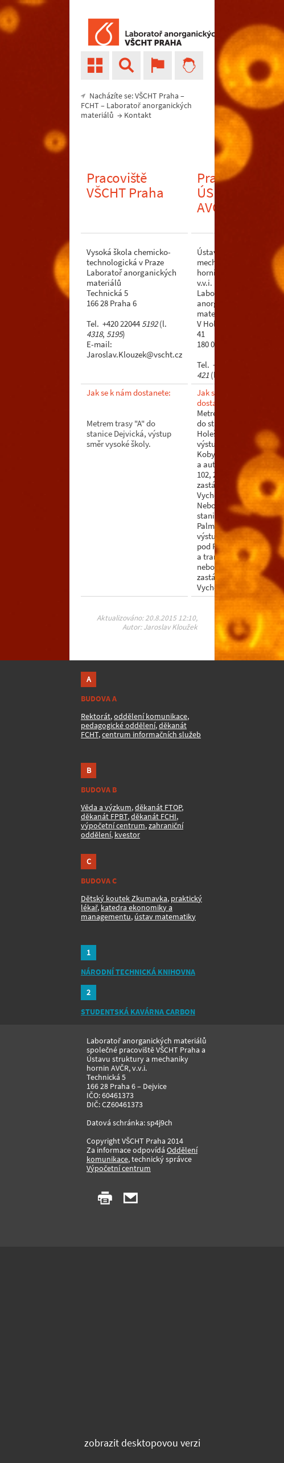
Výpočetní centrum (119, 1168)
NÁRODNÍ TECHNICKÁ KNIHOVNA (138, 972)
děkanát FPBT (104, 816)
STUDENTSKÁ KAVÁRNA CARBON (138, 1011)
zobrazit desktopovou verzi (142, 1442)
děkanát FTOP (158, 807)
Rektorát (95, 716)
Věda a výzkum (106, 807)
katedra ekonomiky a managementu (126, 912)
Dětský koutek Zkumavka (124, 898)
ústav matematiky (165, 916)
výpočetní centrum (113, 825)
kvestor (127, 834)
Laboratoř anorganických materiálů (136, 110)
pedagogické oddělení (118, 725)
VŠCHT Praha (157, 96)
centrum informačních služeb (151, 734)
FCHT (90, 105)
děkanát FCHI (153, 816)
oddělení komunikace (150, 716)
